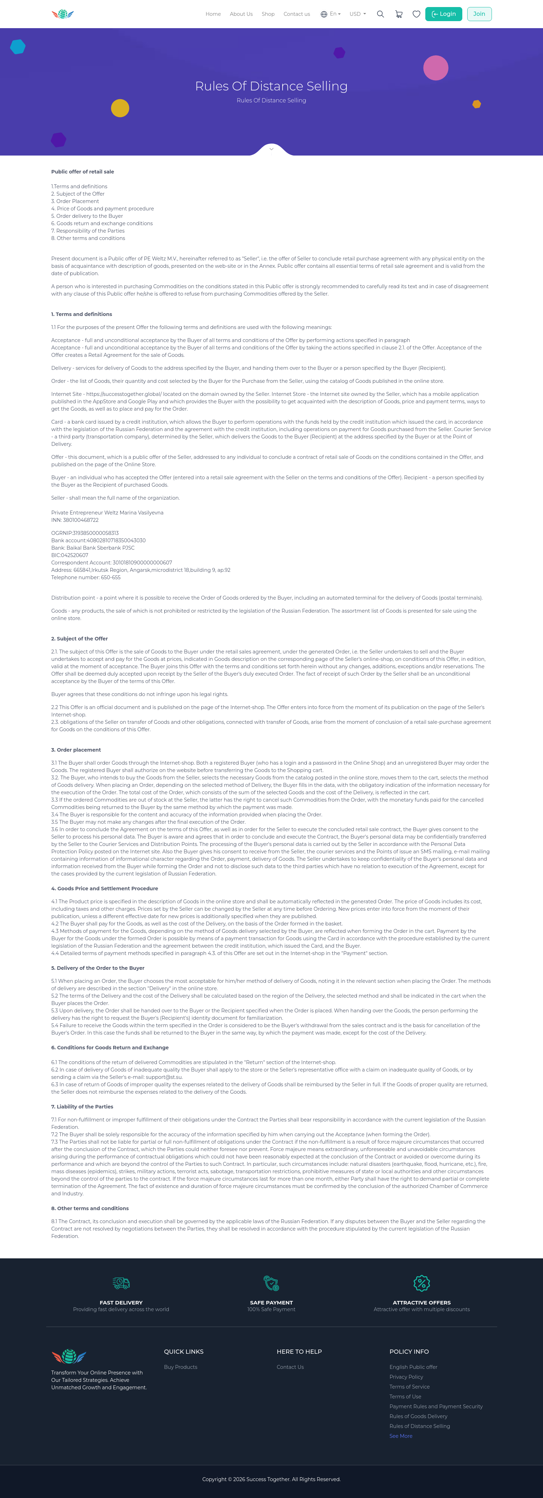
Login (444, 14)
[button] (330, 14)
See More (401, 1436)
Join (480, 14)
